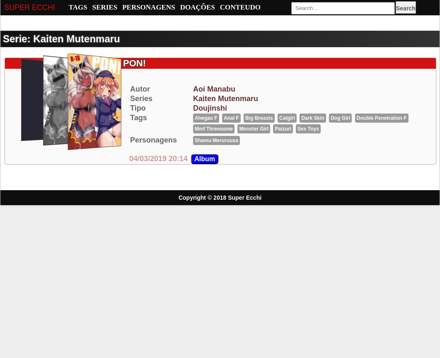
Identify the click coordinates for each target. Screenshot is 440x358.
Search (406, 8)
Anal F (231, 118)
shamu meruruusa (216, 140)
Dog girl (340, 118)
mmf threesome (214, 129)
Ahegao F (206, 118)
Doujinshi (210, 108)
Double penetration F (382, 118)
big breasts (259, 118)
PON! (134, 63)
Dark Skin (312, 118)
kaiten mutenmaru (225, 98)
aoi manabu (214, 89)
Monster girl (253, 129)
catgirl (287, 118)
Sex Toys (308, 129)
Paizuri (283, 129)
